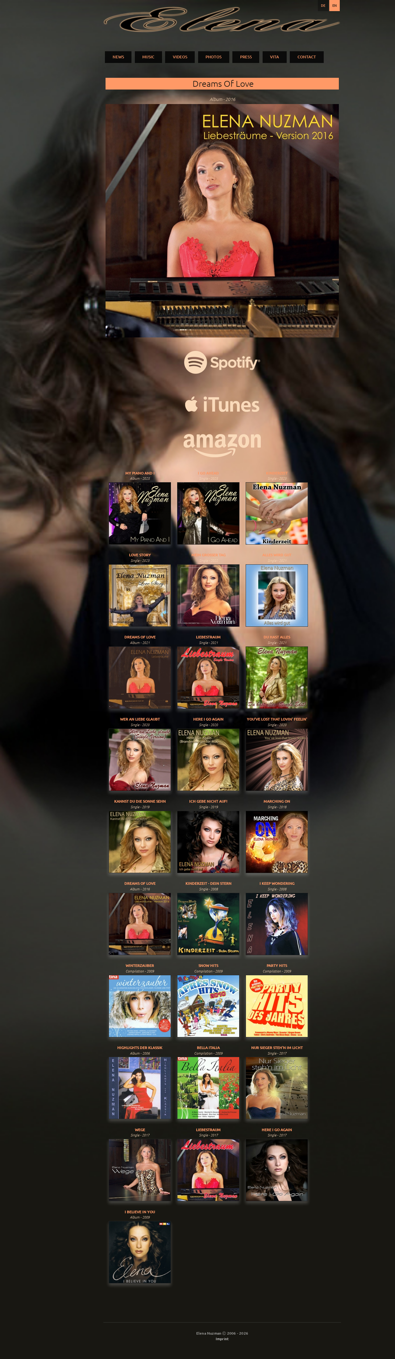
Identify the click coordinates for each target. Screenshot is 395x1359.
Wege (140, 1129)
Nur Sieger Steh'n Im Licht (277, 1047)
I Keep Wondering (277, 883)
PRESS (246, 57)
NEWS (118, 57)
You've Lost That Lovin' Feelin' (277, 719)
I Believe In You (140, 1212)
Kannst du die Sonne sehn (140, 801)
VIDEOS (180, 57)
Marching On (277, 801)
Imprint (222, 1338)
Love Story (140, 555)
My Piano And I (140, 473)
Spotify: (222, 362)
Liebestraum (208, 637)
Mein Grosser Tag (208, 555)
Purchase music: (222, 445)
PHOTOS (214, 57)
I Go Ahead (208, 473)
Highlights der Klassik (139, 1047)
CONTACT (306, 57)
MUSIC (148, 57)
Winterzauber (140, 965)
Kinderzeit (277, 473)
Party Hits (277, 965)
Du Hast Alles (277, 637)
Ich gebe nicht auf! (208, 801)
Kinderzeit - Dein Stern (208, 883)
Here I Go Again (208, 719)
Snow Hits (208, 965)
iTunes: (222, 404)
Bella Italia (208, 1047)
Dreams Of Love (140, 637)
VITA (274, 57)
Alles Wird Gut (276, 555)
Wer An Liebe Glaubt (140, 719)
